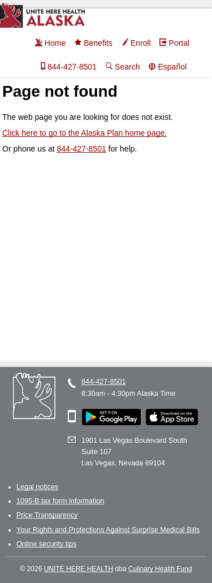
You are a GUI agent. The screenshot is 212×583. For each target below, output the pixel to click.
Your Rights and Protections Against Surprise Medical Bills (108, 530)
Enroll (135, 42)
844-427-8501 (67, 66)
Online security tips (46, 544)
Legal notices (37, 487)
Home (50, 42)
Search (122, 66)
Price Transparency (47, 515)
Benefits (93, 42)
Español (167, 66)
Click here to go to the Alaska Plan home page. (84, 132)
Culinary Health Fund (160, 569)
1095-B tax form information (60, 501)
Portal (174, 42)
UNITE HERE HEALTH (78, 569)
